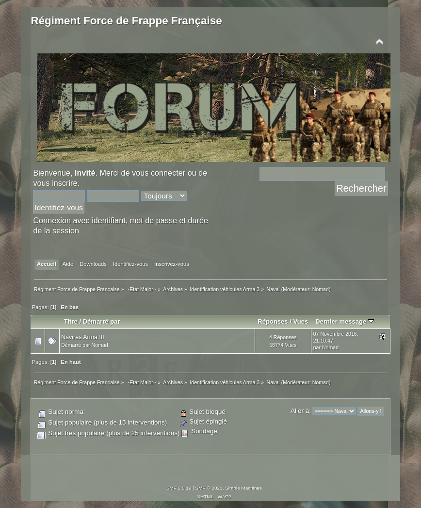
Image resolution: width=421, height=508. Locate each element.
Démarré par (101, 321)
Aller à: (301, 410)
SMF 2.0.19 (179, 488)
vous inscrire (55, 183)
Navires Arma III (82, 337)
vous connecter (158, 172)
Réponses (273, 321)
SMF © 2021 (209, 488)
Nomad (320, 289)
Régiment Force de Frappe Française (126, 21)
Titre (71, 321)
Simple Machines (243, 488)
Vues (300, 321)
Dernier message (344, 321)
